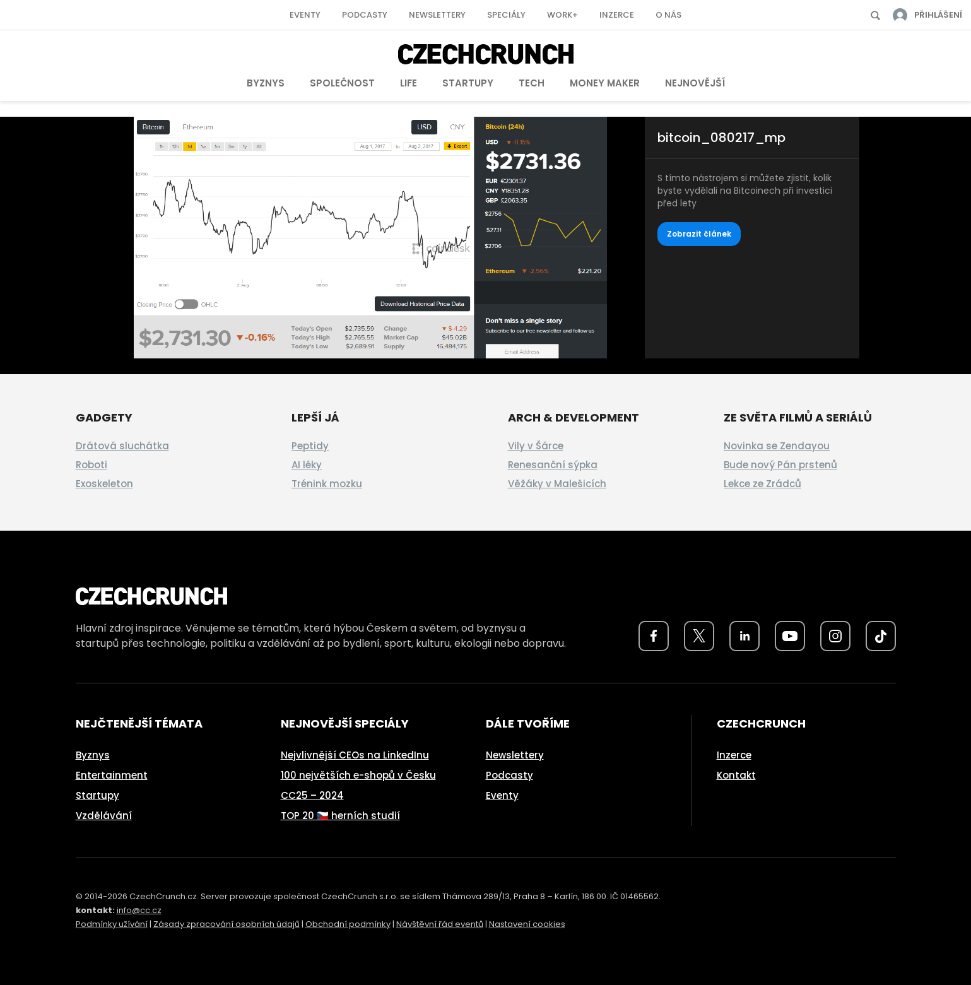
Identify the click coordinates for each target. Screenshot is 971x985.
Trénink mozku (326, 483)
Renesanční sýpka (552, 464)
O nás (668, 15)
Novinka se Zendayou (777, 445)
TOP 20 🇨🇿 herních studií (340, 815)
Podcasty (364, 15)
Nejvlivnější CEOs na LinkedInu (355, 755)
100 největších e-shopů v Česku (358, 775)
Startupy (467, 83)
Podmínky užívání (112, 924)
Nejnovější (695, 83)
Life (408, 83)
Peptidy (310, 445)
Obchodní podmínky (348, 924)
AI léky (306, 464)
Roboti (91, 464)
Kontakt (736, 775)
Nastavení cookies (527, 924)
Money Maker (605, 83)
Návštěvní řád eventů (439, 924)
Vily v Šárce (535, 445)
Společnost (342, 83)
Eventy (305, 15)
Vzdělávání (104, 815)
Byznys (266, 83)
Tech (531, 83)
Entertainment (112, 775)
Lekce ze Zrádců (762, 483)
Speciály (506, 15)
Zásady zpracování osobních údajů (226, 924)
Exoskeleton (104, 483)
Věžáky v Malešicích (557, 483)
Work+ (562, 15)
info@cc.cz (139, 910)
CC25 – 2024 (312, 795)
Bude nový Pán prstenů (780, 464)
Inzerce (616, 15)
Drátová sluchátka (122, 445)
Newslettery (437, 15)
